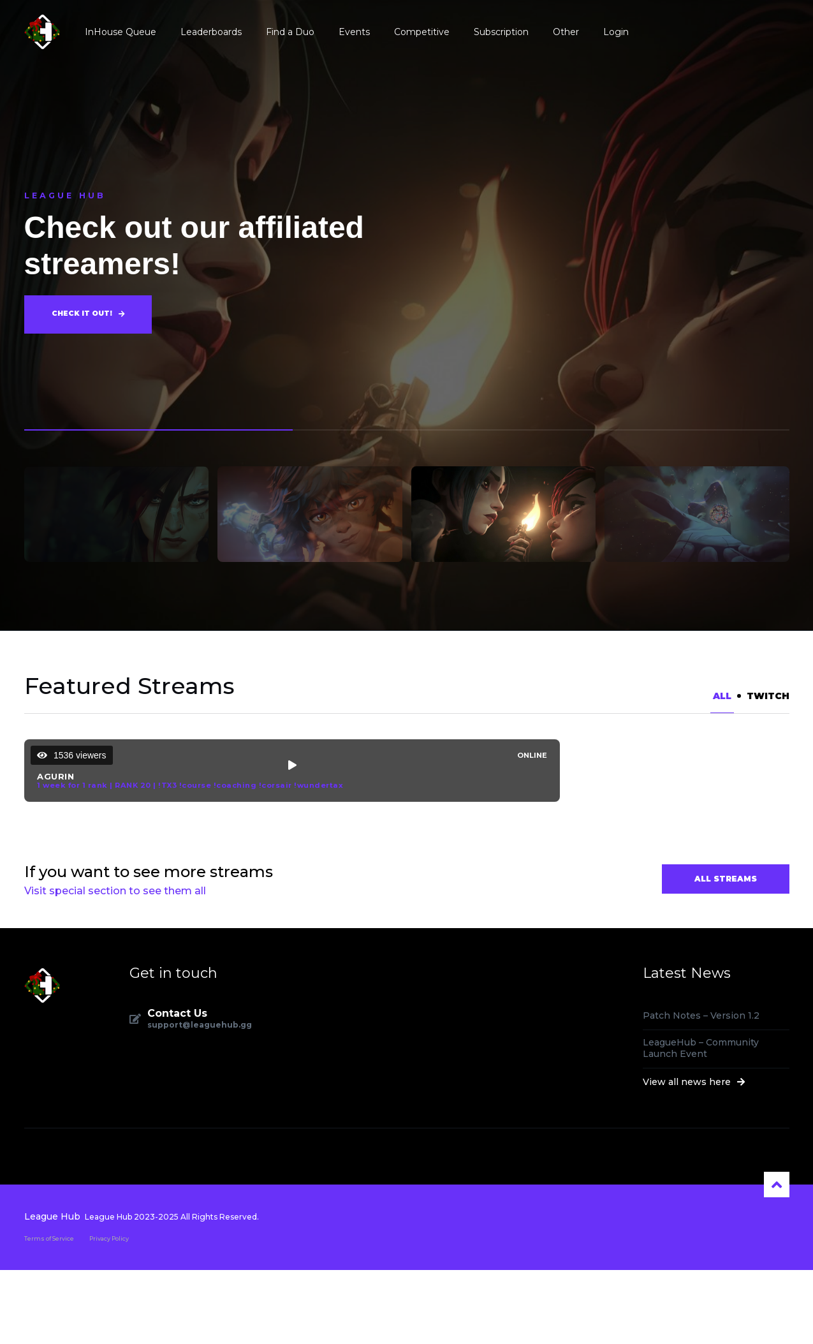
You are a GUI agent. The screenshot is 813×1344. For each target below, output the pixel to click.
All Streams (725, 952)
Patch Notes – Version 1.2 (701, 1089)
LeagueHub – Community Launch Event (701, 1122)
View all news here (694, 1155)
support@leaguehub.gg (199, 1099)
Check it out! (88, 315)
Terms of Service (49, 1312)
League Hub (52, 1289)
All (722, 695)
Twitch (768, 695)
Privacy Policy (109, 1312)
